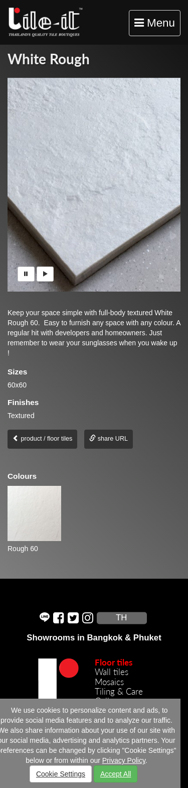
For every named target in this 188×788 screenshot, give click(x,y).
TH (121, 618)
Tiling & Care (119, 691)
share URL (108, 438)
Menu (157, 25)
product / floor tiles (42, 438)
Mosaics (109, 682)
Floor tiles (113, 662)
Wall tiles (111, 672)
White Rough (49, 58)
